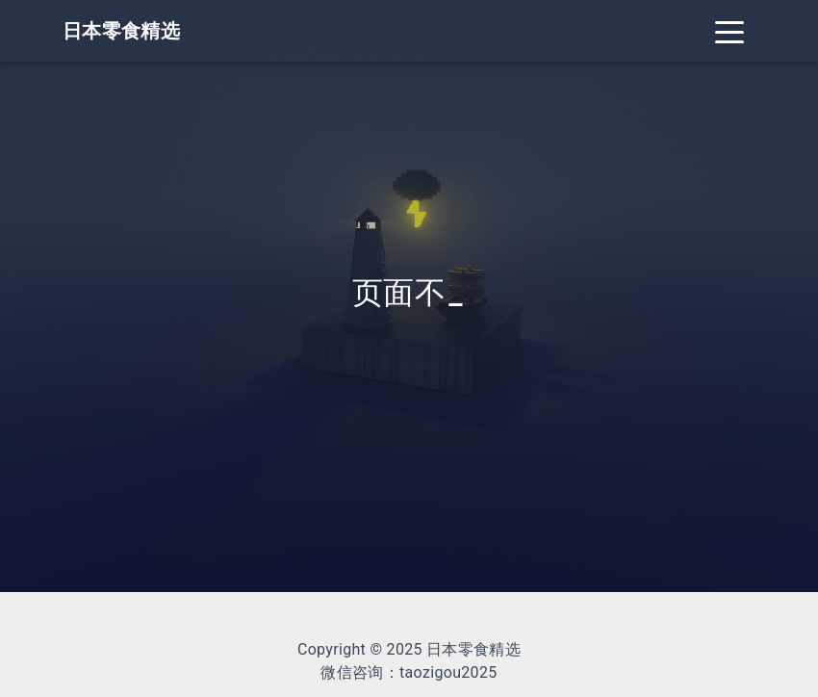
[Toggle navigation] (729, 30)
